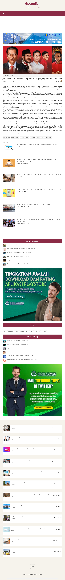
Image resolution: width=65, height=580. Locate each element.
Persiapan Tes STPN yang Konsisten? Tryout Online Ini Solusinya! (24, 505)
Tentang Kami (32, 564)
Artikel (32, 566)
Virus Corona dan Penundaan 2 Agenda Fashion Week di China (20, 355)
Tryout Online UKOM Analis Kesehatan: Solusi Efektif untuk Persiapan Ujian (39, 174)
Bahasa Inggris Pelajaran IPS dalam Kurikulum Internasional (23, 426)
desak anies (32, 137)
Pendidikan (18, 163)
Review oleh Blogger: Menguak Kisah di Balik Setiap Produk (23, 538)
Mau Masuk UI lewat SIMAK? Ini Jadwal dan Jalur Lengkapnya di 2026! (25, 482)
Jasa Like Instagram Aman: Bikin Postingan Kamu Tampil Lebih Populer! (25, 448)
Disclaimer (32, 568)
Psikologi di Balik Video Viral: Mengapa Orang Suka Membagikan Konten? (22, 359)
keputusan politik (14, 137)
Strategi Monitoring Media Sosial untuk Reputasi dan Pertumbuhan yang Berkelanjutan (29, 528)
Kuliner (27, 331)
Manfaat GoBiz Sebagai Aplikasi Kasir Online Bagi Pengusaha (19, 252)
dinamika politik (40, 137)
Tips (17, 146)
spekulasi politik (6, 137)
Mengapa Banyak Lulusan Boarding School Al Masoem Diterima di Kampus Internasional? (38, 220)
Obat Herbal (10, 331)
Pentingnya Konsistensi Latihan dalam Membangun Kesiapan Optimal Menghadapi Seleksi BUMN (37, 160)
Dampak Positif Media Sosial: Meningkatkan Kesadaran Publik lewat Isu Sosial (39, 189)
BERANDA (6, 75)
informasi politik (48, 137)
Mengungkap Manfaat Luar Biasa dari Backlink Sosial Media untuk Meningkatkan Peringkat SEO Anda (32, 471)
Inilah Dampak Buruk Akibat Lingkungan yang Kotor (21, 460)
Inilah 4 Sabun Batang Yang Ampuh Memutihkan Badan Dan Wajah (21, 248)
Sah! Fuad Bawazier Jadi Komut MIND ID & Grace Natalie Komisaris (25, 437)
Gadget (35, 331)
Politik (31, 331)
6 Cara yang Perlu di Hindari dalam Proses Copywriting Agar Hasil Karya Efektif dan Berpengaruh (31, 494)
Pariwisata (16, 331)
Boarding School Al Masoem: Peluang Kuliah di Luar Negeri (34, 204)
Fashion (4, 331)
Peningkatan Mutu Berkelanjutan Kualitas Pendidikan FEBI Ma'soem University (27, 516)
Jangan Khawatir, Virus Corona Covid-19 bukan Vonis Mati (19, 348)
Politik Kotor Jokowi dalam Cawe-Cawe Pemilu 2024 (18, 244)
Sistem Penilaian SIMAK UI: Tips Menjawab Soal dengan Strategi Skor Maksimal (27, 550)
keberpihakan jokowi (24, 137)
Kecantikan (22, 331)
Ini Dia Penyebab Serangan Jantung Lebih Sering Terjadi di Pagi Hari (21, 351)
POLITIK (11, 75)
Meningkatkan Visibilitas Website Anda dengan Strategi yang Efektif (37, 144)
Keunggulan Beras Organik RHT (13, 260)
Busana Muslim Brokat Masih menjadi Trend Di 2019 (18, 256)
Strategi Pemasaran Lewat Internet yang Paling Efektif (18, 263)
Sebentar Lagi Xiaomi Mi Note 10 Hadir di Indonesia (17, 344)
